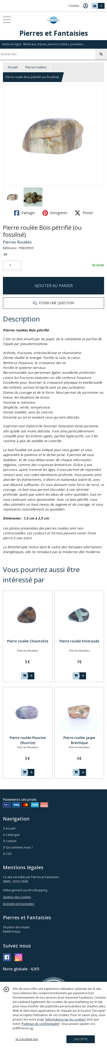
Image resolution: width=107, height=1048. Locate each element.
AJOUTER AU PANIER (54, 285)
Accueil (13, 67)
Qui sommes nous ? (18, 847)
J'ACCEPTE (81, 1039)
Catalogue (11, 835)
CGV (7, 854)
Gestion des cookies (17, 897)
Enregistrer (54, 213)
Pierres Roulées (17, 242)
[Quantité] (12, 265)
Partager (24, 213)
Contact (73, 6)
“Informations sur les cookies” (65, 1019)
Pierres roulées (35, 67)
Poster (84, 213)
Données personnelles (18, 904)
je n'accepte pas (27, 1039)
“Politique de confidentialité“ (40, 1024)
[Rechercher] (101, 54)
